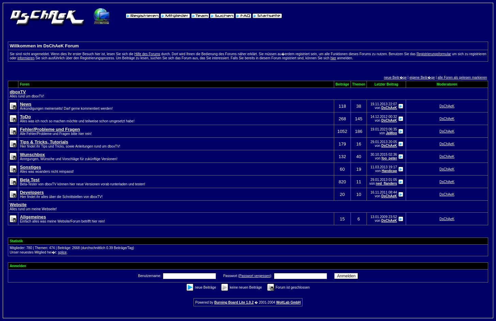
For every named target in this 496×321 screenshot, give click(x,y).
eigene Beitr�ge (422, 77)
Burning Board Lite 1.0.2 (234, 302)
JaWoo (391, 133)
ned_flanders (386, 183)
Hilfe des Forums (147, 54)
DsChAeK (389, 108)
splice (62, 252)
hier (333, 58)
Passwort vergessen (254, 276)
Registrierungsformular (434, 54)
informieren (25, 58)
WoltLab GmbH (288, 302)
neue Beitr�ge (395, 77)
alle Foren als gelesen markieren (462, 77)
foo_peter (389, 158)
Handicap (389, 171)
